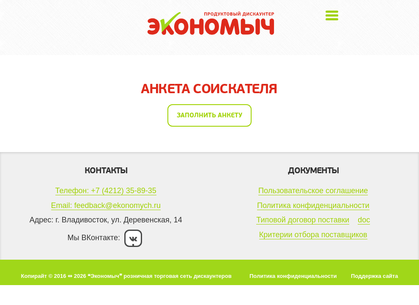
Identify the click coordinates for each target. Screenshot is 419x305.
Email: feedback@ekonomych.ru (106, 205)
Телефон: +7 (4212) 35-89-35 (105, 190)
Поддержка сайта (374, 276)
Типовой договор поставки (302, 220)
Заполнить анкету (209, 115)
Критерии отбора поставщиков (313, 234)
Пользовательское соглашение (313, 190)
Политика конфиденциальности (313, 205)
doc (364, 220)
